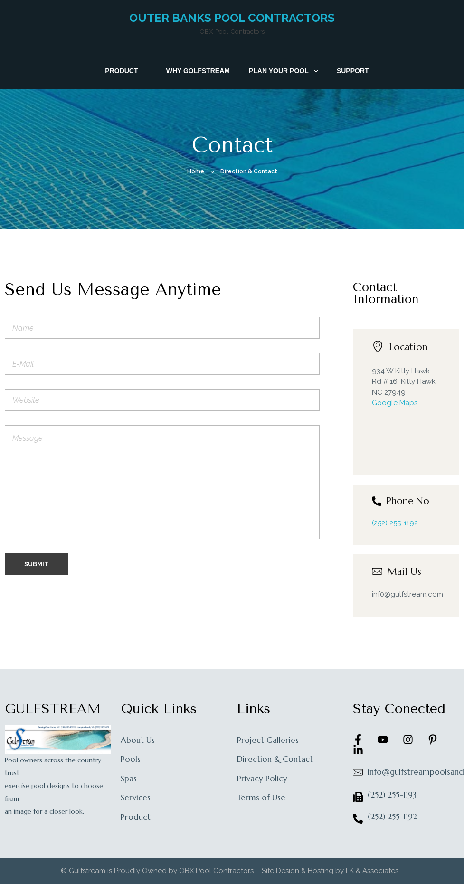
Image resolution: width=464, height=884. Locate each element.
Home (195, 171)
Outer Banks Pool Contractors (232, 18)
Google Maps (394, 403)
